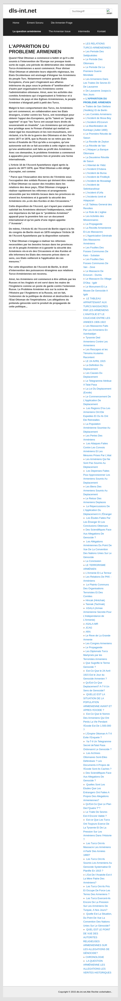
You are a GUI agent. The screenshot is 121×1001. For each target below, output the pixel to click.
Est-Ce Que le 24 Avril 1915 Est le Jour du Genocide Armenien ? (96, 674)
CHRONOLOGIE (95, 957)
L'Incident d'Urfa (94, 192)
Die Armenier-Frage (62, 22)
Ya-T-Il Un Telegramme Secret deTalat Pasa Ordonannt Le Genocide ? (97, 745)
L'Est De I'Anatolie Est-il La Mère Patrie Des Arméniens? (97, 878)
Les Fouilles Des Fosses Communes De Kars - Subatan (95, 251)
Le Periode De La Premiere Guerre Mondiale (94, 71)
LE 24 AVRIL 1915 (96, 361)
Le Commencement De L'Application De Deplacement (97, 400)
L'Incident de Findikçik (98, 176)
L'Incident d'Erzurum (97, 122)
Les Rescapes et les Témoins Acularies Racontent (95, 353)
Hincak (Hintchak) (95, 600)
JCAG (89, 627)
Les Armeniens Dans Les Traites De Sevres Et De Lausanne (96, 83)
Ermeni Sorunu (35, 22)
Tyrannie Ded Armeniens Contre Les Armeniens (95, 341)
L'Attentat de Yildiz (96, 165)
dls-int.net (22, 10)
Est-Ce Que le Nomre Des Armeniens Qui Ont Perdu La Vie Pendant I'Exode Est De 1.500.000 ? (97, 721)
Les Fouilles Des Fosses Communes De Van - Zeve (95, 263)
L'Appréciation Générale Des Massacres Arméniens (97, 239)
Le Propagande (94, 647)
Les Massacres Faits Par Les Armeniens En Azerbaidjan (95, 329)
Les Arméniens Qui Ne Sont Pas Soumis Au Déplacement (96, 463)
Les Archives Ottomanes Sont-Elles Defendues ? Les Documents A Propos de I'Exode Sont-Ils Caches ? (97, 761)
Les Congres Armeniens (99, 643)
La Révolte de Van (96, 145)
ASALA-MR (92, 623)
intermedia (84, 31)
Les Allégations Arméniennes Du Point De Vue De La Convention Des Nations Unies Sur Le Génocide (97, 549)
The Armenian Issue (59, 31)
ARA (88, 631)
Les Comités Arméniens (99, 114)
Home (16, 22)
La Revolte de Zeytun (97, 141)
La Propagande (94, 224)
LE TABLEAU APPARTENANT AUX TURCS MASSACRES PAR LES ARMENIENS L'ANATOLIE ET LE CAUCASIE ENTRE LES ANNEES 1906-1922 (96, 310)
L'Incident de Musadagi (98, 180)
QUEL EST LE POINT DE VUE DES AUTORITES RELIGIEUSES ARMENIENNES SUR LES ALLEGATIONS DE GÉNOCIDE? (96, 941)
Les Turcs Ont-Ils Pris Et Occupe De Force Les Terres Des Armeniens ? (96, 890)
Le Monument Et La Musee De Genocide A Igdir (95, 290)
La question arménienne (27, 31)
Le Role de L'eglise (96, 212)
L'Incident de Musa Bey (98, 118)
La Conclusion (93, 561)
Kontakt (101, 31)
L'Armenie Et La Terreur (99, 572)
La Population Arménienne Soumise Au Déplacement (96, 427)
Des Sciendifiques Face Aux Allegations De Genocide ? (97, 533)
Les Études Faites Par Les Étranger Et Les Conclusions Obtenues (96, 521)
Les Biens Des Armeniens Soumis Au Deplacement (95, 490)
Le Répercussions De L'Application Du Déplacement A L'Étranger (97, 510)
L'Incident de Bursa (96, 173)
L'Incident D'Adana (96, 169)
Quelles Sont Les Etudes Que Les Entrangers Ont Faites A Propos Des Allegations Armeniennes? (96, 792)
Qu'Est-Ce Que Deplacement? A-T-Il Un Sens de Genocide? (96, 686)
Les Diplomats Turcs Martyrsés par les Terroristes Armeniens (95, 655)
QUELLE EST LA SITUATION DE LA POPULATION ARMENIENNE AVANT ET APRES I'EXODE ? (97, 702)
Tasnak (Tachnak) (95, 604)
